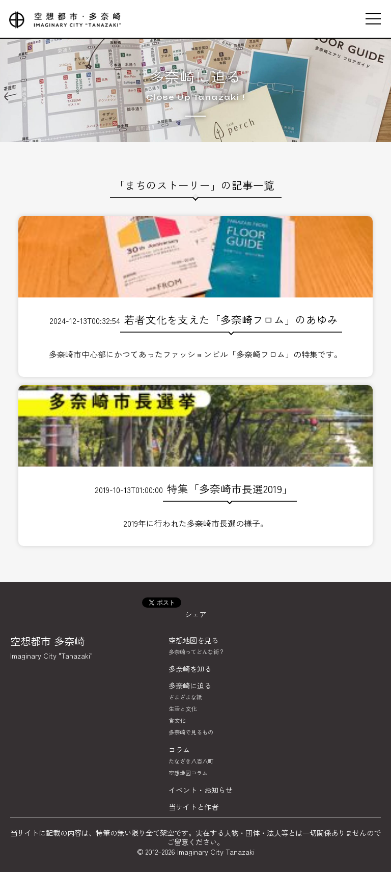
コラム (179, 749)
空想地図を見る (193, 640)
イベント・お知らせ (201, 789)
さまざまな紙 (185, 697)
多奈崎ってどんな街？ (197, 651)
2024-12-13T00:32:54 (195, 289)
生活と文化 (183, 708)
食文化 (177, 720)
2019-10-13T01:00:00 (195, 458)
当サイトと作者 (193, 806)
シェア (195, 614)
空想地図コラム (188, 773)
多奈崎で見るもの (191, 732)
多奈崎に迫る (195, 77)
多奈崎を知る (190, 668)
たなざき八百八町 (191, 761)
